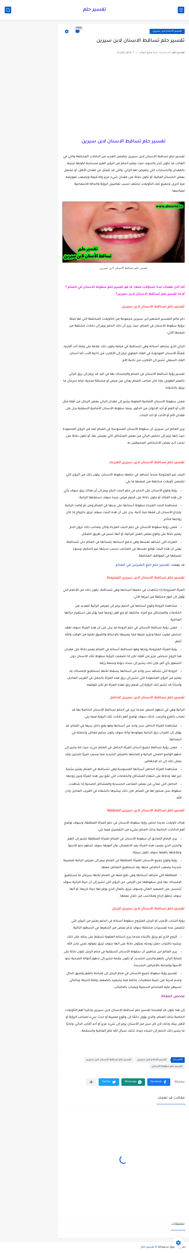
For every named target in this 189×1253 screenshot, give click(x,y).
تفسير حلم (94, 9)
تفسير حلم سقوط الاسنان (167, 1066)
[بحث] (8, 10)
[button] (158, 1082)
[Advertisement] (123, 89)
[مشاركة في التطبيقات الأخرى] (91, 1082)
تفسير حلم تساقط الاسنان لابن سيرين (108, 1060)
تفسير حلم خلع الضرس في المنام (143, 565)
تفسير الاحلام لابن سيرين (167, 31)
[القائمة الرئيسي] (181, 10)
